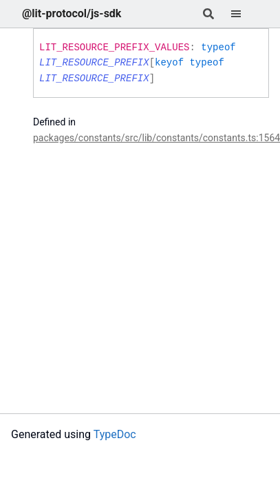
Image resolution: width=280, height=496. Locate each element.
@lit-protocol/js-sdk (71, 13)
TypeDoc (115, 434)
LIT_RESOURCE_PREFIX (94, 62)
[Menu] (244, 14)
